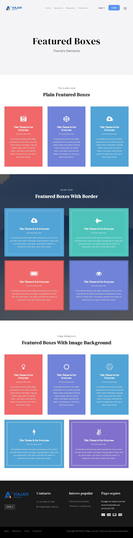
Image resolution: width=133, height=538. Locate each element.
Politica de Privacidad (79, 501)
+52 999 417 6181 (47, 501)
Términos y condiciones (80, 506)
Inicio (48, 8)
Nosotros (58, 8)
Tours (26, 531)
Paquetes (70, 8)
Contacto (82, 8)
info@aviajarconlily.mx (49, 506)
